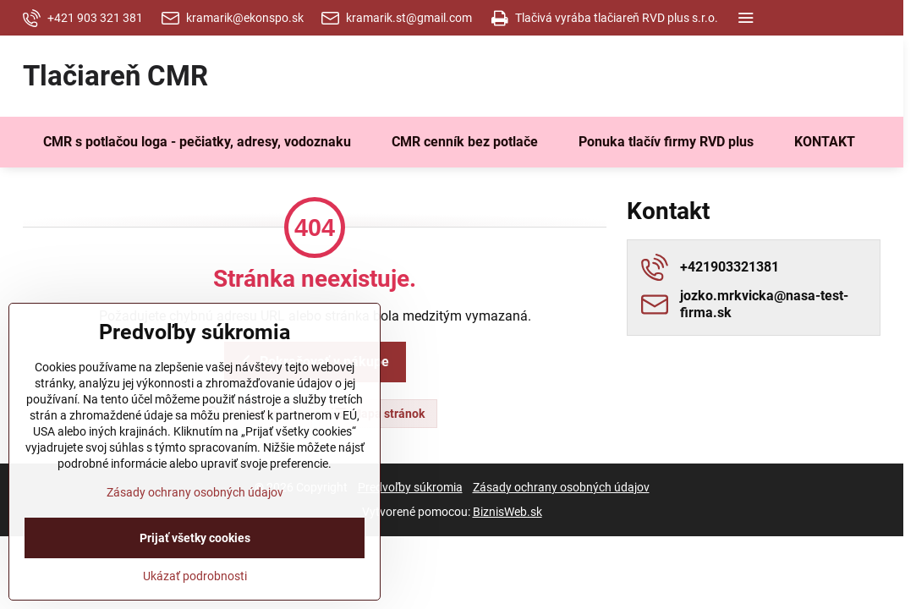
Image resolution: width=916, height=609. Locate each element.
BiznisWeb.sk (507, 511)
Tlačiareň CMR (115, 77)
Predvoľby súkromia (410, 487)
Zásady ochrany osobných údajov (561, 487)
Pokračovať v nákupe (312, 361)
